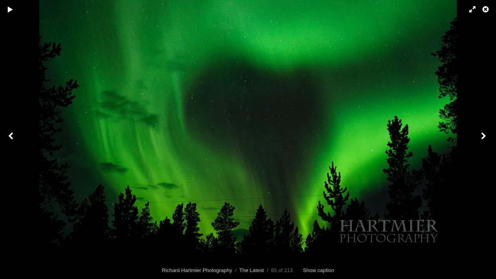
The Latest (251, 270)
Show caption (318, 270)
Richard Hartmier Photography (197, 270)
